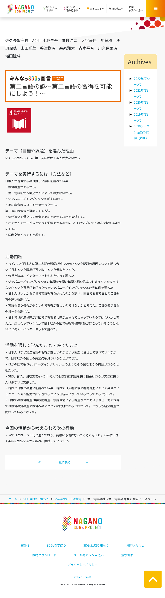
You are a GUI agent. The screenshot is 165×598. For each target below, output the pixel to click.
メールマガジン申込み (88, 555)
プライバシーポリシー (82, 564)
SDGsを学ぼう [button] (49, 8)
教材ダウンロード (44, 555)
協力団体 (127, 555)
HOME (25, 545)
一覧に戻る (63, 462)
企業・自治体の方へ (136, 8)
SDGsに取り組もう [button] (70, 8)
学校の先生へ (116, 8)
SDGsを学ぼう (56, 545)
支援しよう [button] (94, 8)
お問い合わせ (135, 545)
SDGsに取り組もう (96, 545)
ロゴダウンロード (82, 577)
